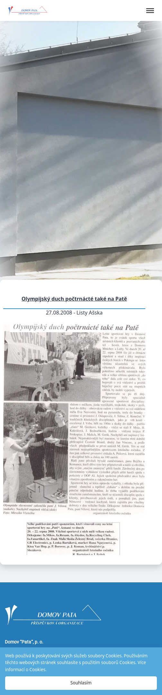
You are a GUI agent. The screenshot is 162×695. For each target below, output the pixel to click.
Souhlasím (81, 683)
